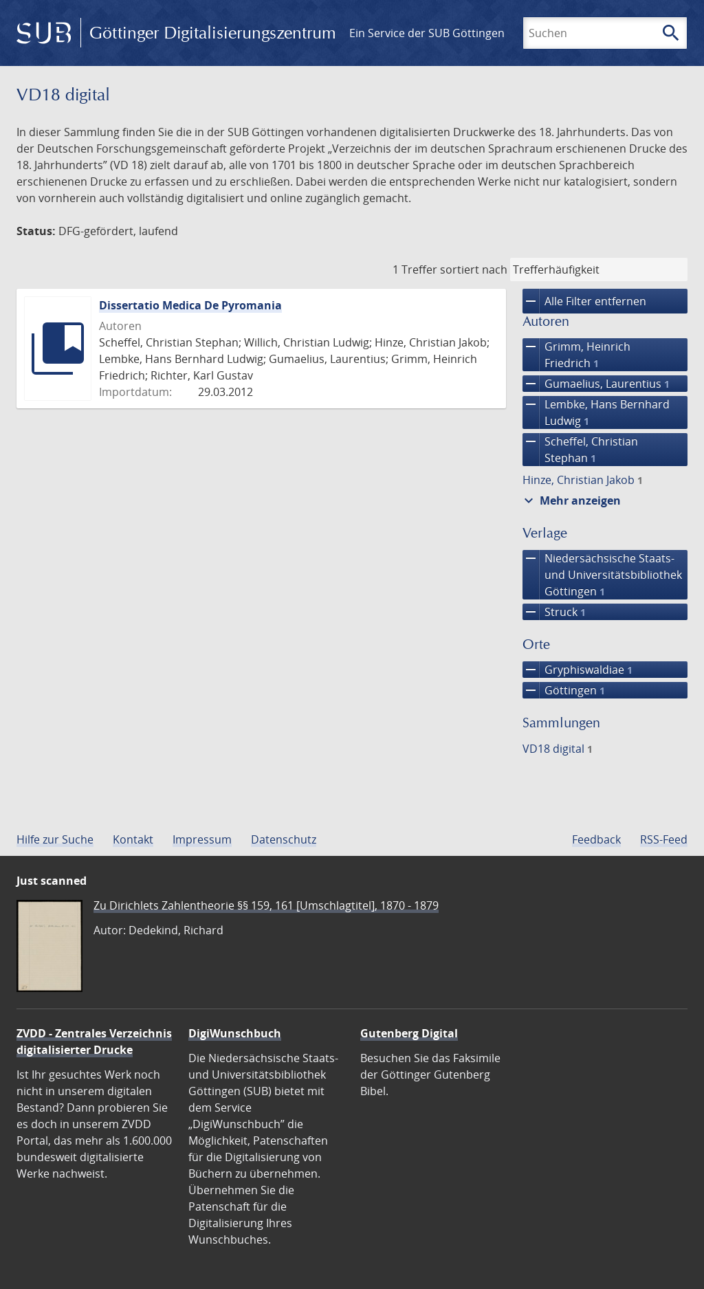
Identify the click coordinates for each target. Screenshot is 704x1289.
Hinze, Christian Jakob (582, 479)
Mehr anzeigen (570, 500)
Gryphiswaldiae (577, 669)
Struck (554, 612)
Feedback (596, 839)
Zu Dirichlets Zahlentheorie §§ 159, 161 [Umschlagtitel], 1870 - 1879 (266, 905)
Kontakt (133, 839)
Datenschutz (283, 839)
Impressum (202, 839)
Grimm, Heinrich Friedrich (576, 354)
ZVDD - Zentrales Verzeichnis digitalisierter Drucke (94, 1041)
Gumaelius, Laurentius (596, 383)
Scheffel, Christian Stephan (580, 449)
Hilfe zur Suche (55, 839)
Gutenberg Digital (409, 1033)
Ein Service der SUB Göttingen (427, 33)
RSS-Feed (664, 839)
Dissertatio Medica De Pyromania (190, 305)
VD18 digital (557, 748)
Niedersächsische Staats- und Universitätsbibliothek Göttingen (602, 574)
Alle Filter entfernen (584, 301)
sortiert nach (473, 269)
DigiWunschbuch (234, 1033)
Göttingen (563, 690)
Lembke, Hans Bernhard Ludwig (596, 412)
